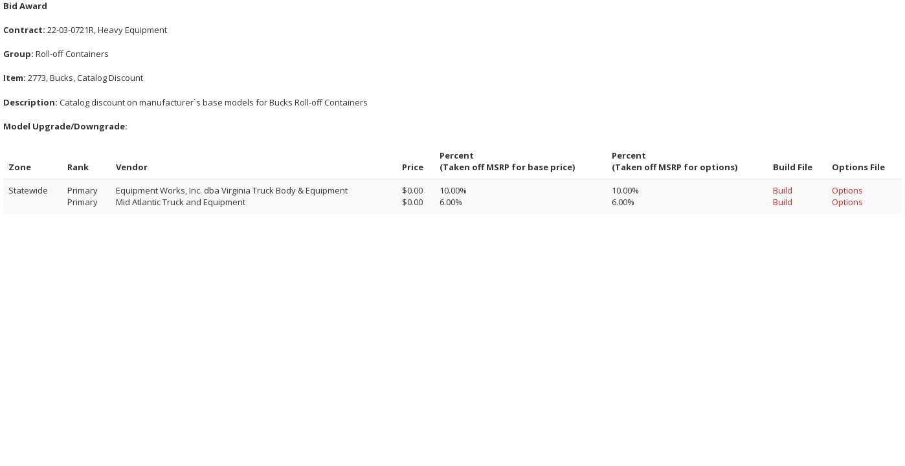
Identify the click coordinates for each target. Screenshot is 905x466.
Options (847, 190)
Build (782, 190)
